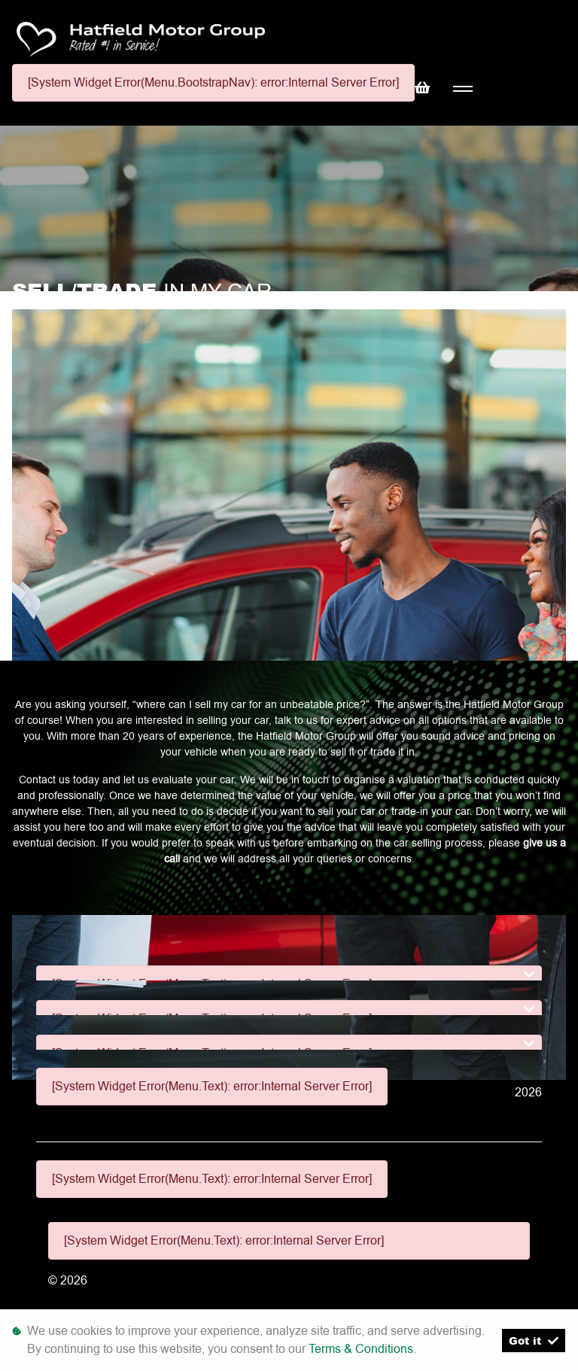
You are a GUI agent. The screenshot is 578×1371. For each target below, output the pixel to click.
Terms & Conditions (361, 1348)
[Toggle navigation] (462, 89)
